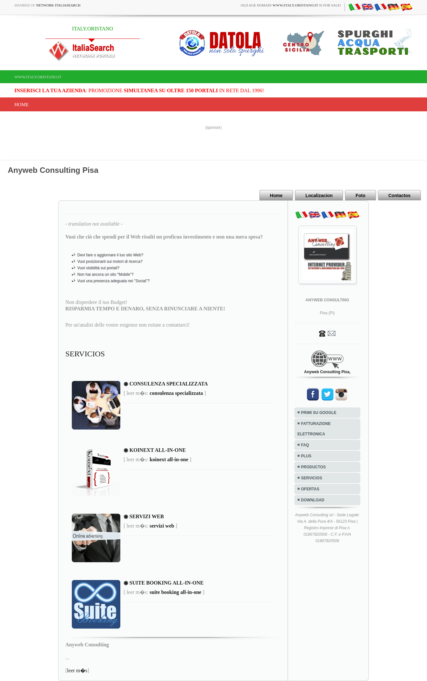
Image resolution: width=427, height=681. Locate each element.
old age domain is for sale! (291, 5)
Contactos (400, 195)
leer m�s (77, 670)
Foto (360, 195)
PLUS (306, 456)
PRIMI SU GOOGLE (318, 412)
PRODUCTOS (313, 467)
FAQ (305, 445)
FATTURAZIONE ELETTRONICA (314, 428)
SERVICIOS (311, 478)
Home (22, 104)
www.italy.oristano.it (38, 77)
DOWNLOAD (312, 500)
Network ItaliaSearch (58, 5)
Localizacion (319, 195)
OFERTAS (310, 489)
